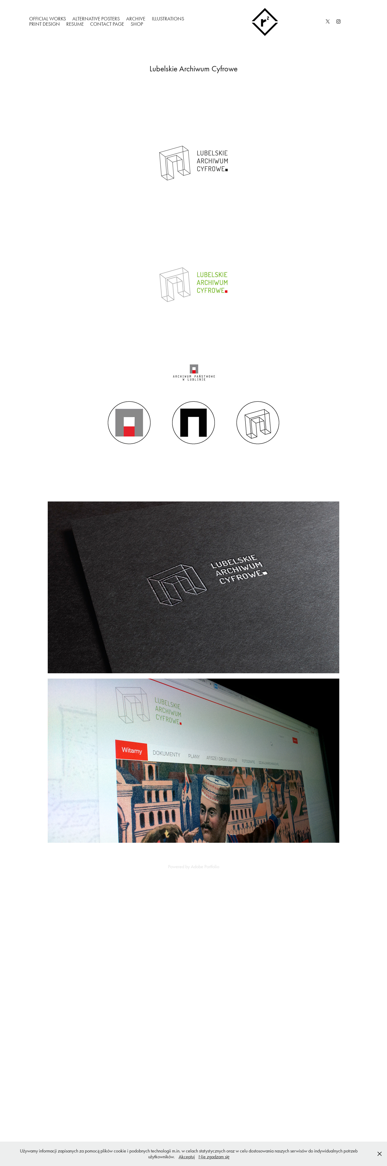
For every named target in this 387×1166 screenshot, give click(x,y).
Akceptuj (187, 1157)
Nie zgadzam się (214, 1157)
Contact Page (107, 24)
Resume (75, 24)
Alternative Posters (96, 19)
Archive (135, 19)
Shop (137, 24)
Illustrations (168, 19)
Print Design (44, 24)
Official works (47, 19)
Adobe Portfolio (205, 867)
